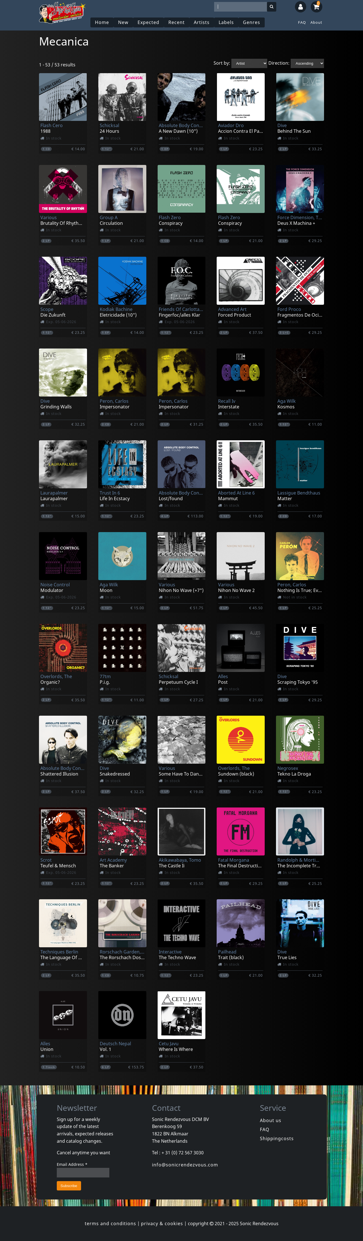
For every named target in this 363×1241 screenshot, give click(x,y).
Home (102, 22)
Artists (202, 22)
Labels (226, 22)
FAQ (302, 22)
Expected (148, 22)
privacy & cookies (162, 1223)
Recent (176, 22)
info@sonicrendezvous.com (185, 1165)
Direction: (279, 63)
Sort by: (222, 63)
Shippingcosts (277, 1138)
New (123, 22)
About (316, 22)
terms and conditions (110, 1223)
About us (270, 1120)
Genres (251, 22)
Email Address (72, 1164)
